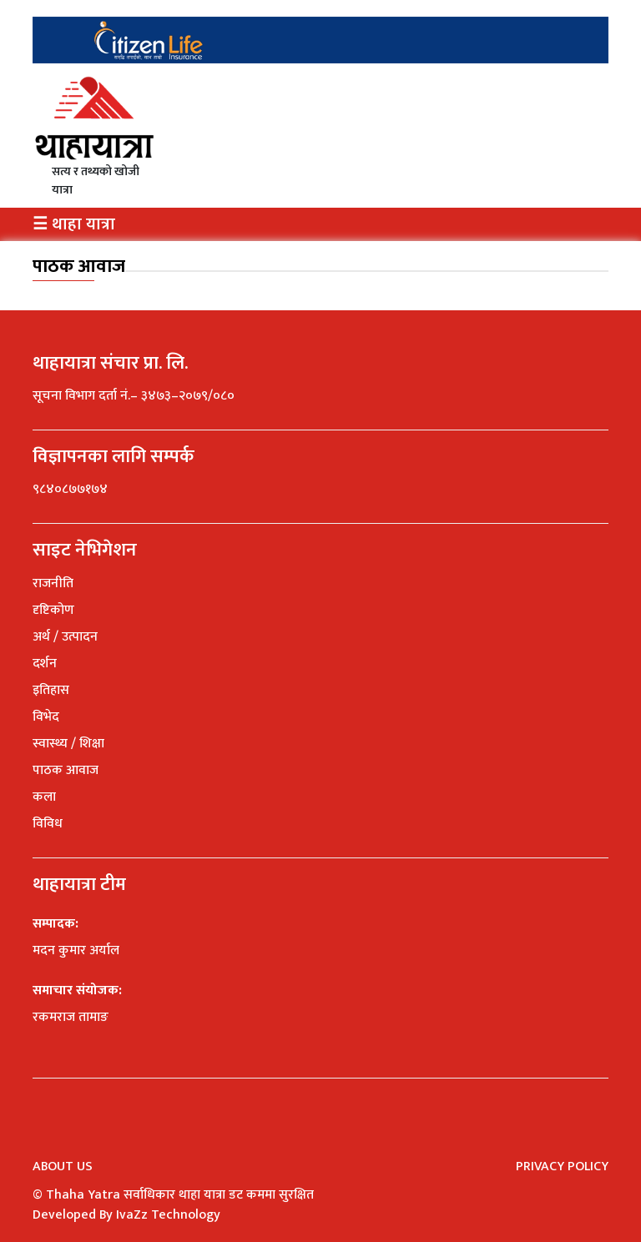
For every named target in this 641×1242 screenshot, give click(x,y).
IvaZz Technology (168, 1215)
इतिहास (51, 690)
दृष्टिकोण (53, 610)
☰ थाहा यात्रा (74, 224)
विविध (48, 823)
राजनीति (53, 583)
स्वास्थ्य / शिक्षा (68, 743)
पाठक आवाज (79, 266)
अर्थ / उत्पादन (65, 637)
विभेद (46, 717)
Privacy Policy (562, 1166)
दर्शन (45, 663)
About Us (63, 1166)
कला (44, 797)
